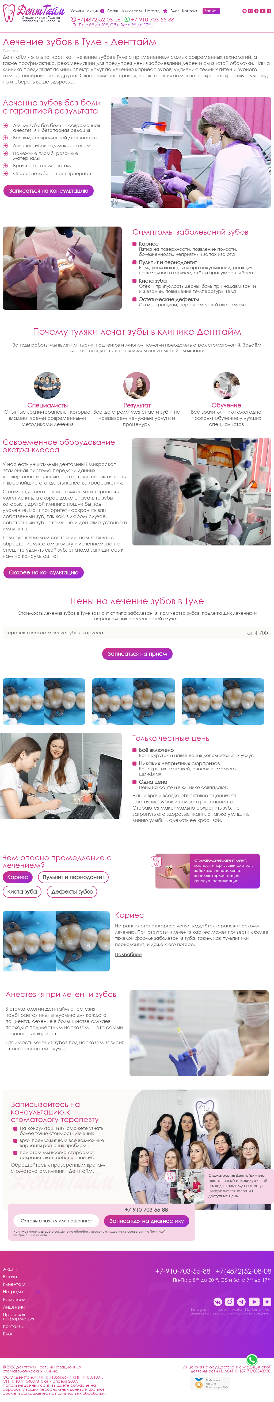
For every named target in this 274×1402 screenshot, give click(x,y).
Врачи (113, 10)
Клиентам (132, 10)
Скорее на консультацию (43, 572)
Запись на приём (211, 11)
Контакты (191, 10)
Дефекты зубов (72, 891)
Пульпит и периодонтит (73, 877)
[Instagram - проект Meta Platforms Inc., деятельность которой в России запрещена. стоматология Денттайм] (250, 11)
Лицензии (14, 1307)
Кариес (17, 877)
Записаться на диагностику (146, 1221)
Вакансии (14, 1299)
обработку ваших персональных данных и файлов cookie (54, 1391)
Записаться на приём (137, 653)
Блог (174, 10)
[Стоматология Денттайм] (34, 13)
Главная (10, 51)
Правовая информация (18, 1316)
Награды (156, 10)
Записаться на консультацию (48, 190)
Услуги (77, 10)
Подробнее (128, 954)
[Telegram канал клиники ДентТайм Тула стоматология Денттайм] (256, 11)
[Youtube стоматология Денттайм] (262, 11)
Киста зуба (22, 891)
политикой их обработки (80, 1393)
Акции (95, 10)
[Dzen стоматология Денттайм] (269, 11)
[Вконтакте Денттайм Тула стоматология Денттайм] (244, 11)
